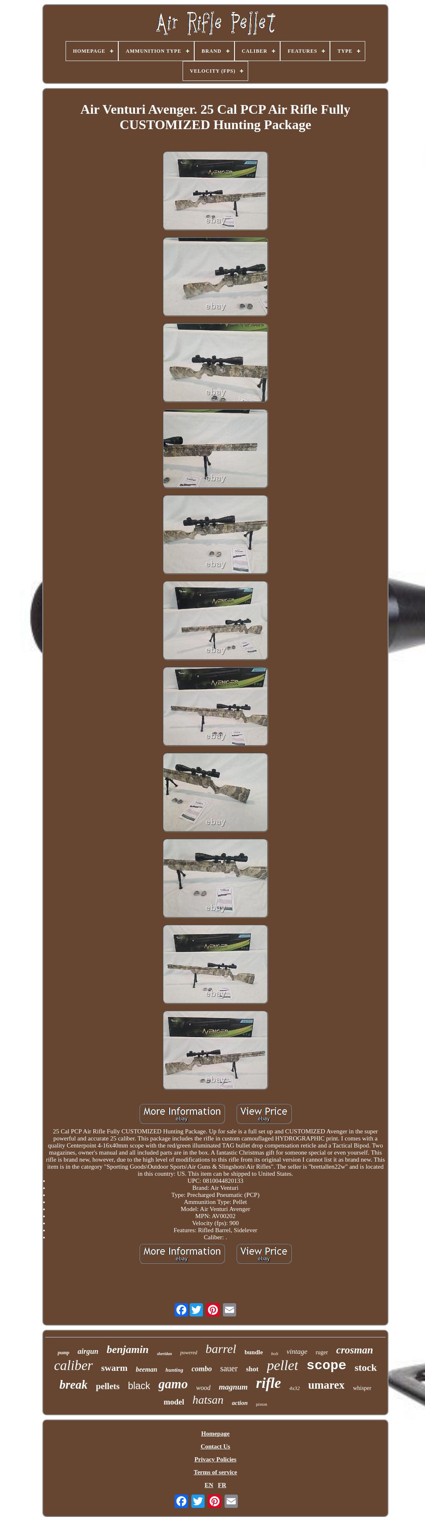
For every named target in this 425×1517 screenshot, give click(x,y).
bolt (274, 1353)
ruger (322, 1352)
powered (188, 1353)
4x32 (294, 1388)
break (73, 1384)
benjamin (128, 1349)
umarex (326, 1385)
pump (63, 1353)
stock (365, 1367)
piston (261, 1404)
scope (326, 1365)
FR (222, 1485)
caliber (73, 1365)
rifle (268, 1383)
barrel (220, 1349)
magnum (233, 1386)
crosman (354, 1350)
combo (201, 1369)
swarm (114, 1368)
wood (203, 1387)
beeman (146, 1369)
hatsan (208, 1399)
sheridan (164, 1353)
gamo (173, 1384)
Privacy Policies (215, 1459)
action (240, 1403)
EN (209, 1485)
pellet (282, 1365)
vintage (296, 1352)
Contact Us (215, 1446)
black (139, 1385)
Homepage (215, 1433)
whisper (362, 1388)
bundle (253, 1352)
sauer (228, 1368)
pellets (108, 1386)
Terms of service (215, 1472)
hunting (174, 1370)
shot (252, 1369)
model (174, 1401)
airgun (88, 1351)
